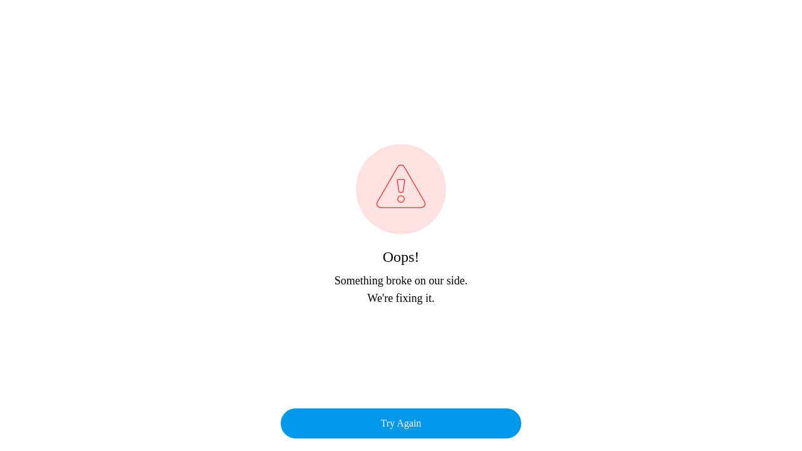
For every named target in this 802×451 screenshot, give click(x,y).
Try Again (401, 423)
